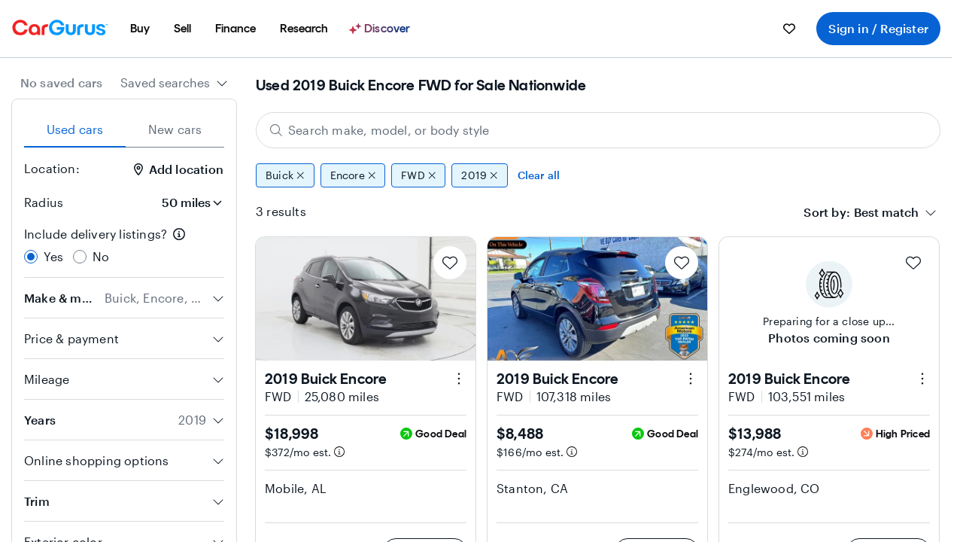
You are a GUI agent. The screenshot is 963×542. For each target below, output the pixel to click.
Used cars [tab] (75, 129)
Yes (54, 256)
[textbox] (886, 212)
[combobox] (174, 83)
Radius (43, 202)
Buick (285, 175)
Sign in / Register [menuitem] (878, 28)
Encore (353, 175)
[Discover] (381, 29)
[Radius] (187, 202)
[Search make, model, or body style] (598, 130)
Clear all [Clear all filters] (539, 175)
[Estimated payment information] (339, 452)
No (101, 256)
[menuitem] (140, 29)
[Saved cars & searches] (789, 29)
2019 (479, 175)
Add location (178, 169)
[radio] (31, 256)
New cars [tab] (175, 129)
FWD (418, 175)
